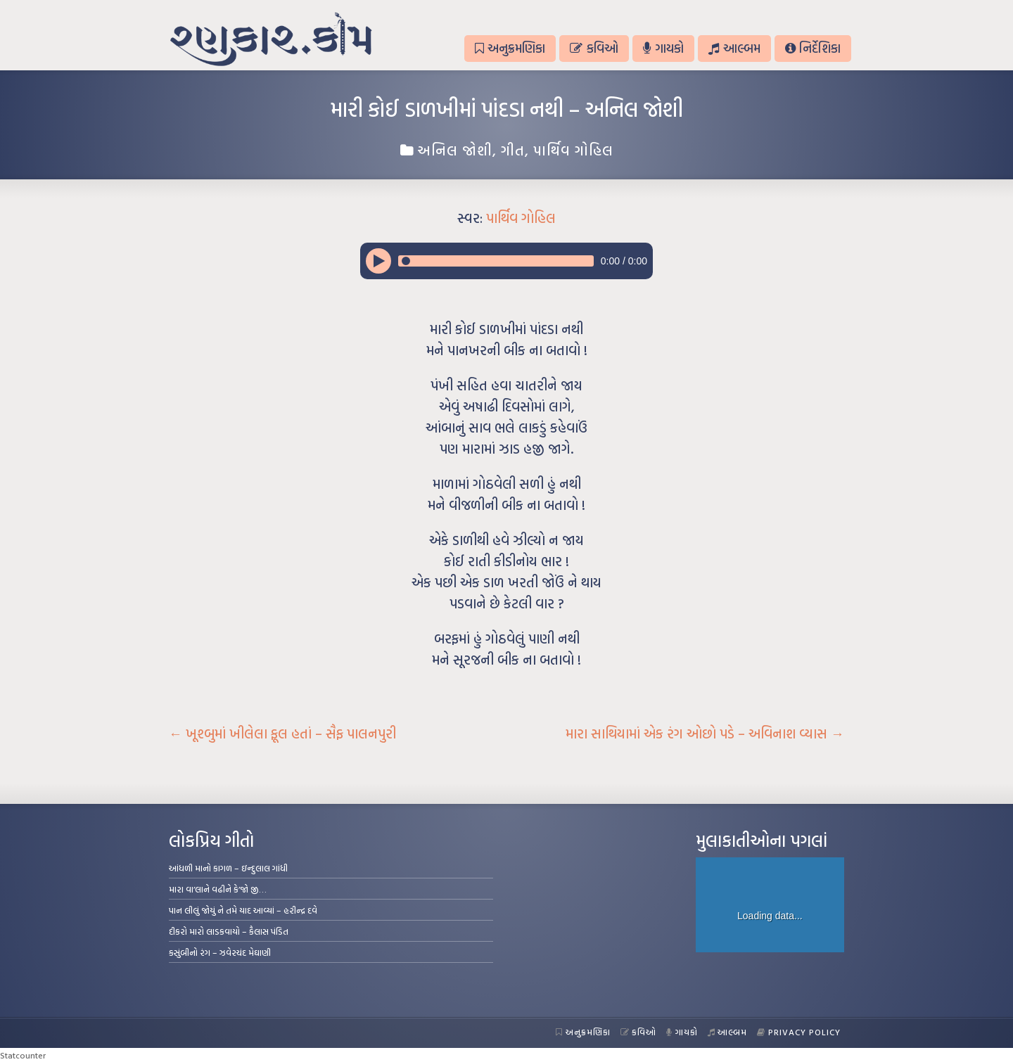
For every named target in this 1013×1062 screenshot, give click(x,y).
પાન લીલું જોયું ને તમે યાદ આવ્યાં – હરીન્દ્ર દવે (243, 910)
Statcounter (23, 1055)
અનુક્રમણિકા (510, 48)
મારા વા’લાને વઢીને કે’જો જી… (218, 889)
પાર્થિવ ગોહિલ (573, 149)
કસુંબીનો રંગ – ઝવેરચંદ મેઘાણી (220, 952)
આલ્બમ (734, 48)
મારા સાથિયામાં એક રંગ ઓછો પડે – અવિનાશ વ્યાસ (705, 733)
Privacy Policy (799, 1031)
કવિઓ (594, 48)
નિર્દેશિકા (813, 48)
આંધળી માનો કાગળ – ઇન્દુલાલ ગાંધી (228, 868)
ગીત (513, 149)
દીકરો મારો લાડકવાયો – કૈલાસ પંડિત (228, 931)
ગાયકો (663, 48)
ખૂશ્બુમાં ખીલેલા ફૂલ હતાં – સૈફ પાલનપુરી (282, 733)
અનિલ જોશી (454, 149)
